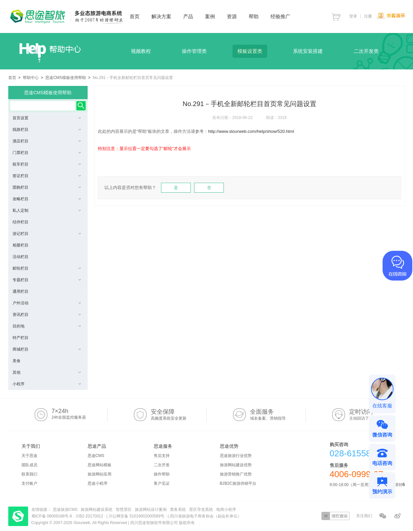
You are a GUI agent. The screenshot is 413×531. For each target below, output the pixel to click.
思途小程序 (97, 483)
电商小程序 (226, 509)
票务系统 (178, 509)
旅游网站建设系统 (96, 509)
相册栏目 (20, 245)
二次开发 (162, 465)
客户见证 (162, 483)
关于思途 (29, 455)
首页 (12, 77)
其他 (47, 372)
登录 (353, 16)
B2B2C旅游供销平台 (238, 483)
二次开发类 (366, 51)
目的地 (47, 326)
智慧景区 (124, 509)
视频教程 (141, 51)
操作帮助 (162, 474)
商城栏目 (47, 349)
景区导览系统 (201, 509)
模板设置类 (249, 51)
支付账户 (29, 483)
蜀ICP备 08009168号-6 (52, 516)
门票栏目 (47, 152)
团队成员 (29, 465)
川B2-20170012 (89, 516)
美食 (17, 361)
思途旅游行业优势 (236, 455)
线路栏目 (47, 129)
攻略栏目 (47, 199)
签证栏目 (47, 175)
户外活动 (47, 303)
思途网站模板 (99, 465)
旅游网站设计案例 (151, 509)
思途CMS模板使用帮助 (65, 77)
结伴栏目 (20, 222)
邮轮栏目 (47, 268)
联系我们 (29, 474)
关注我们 (364, 515)
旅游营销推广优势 (236, 474)
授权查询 (335, 516)
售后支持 (162, 455)
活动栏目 (20, 256)
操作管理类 (194, 51)
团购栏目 (47, 187)
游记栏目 (47, 233)
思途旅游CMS (65, 509)
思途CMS (96, 455)
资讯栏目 (47, 314)
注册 (368, 16)
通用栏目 (20, 291)
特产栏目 (20, 337)
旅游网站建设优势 (236, 465)
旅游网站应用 (99, 474)
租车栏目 (47, 164)
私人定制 (47, 210)
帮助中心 (31, 77)
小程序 (47, 384)
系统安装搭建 (308, 51)
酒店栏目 (47, 141)
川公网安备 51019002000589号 (136, 516)
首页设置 (47, 118)
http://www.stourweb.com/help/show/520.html (251, 131)
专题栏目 (47, 280)
